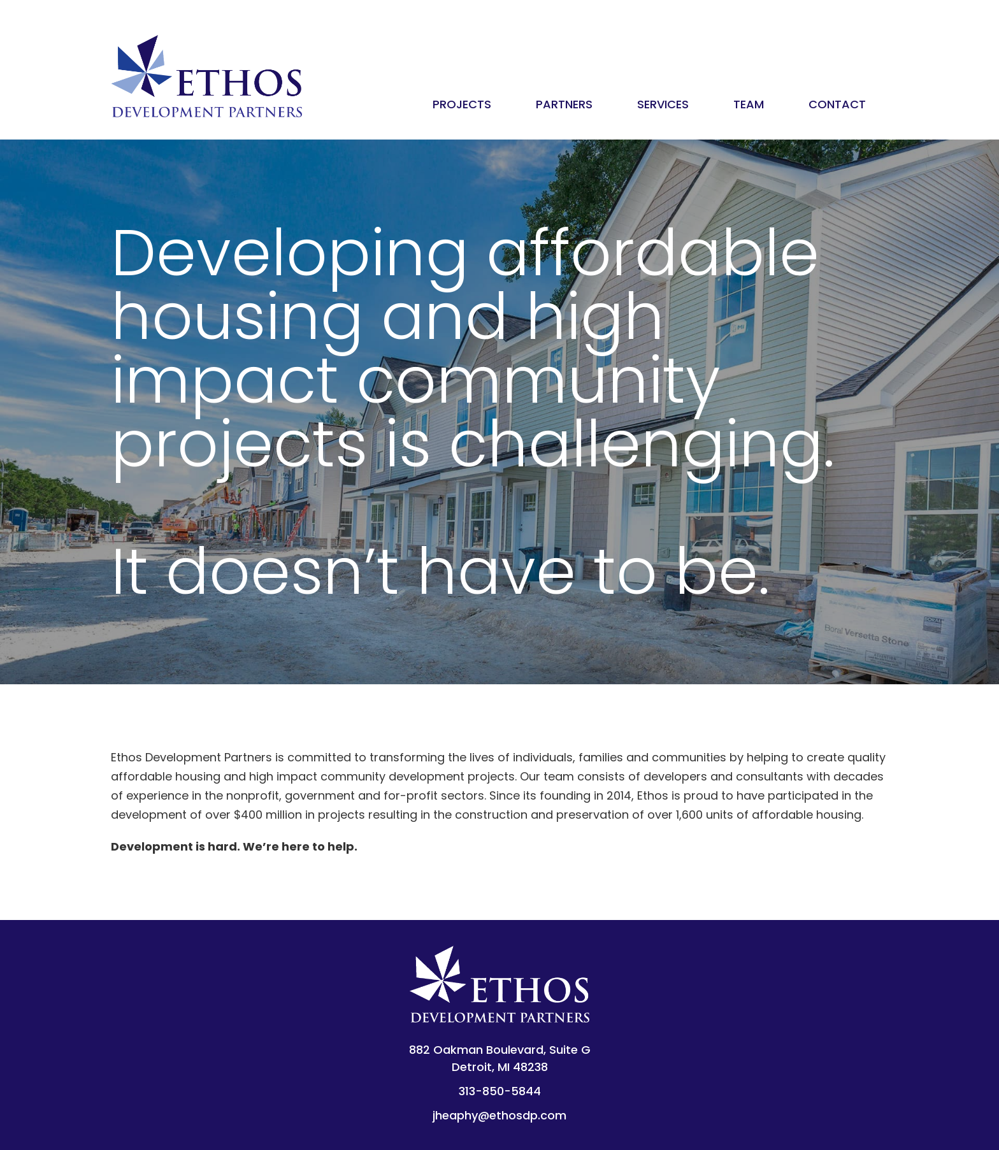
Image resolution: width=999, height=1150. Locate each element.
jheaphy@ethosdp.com (499, 1115)
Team (748, 104)
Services (663, 104)
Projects (462, 104)
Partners (564, 104)
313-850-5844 (500, 1091)
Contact (837, 104)
